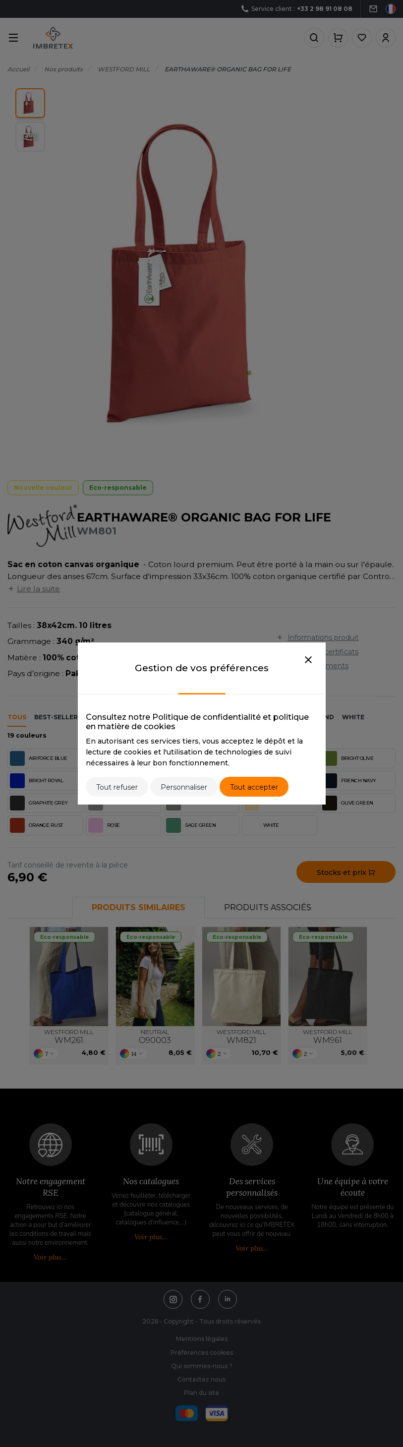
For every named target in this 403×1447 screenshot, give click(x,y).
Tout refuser (117, 787)
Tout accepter (254, 787)
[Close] (308, 660)
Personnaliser (184, 787)
